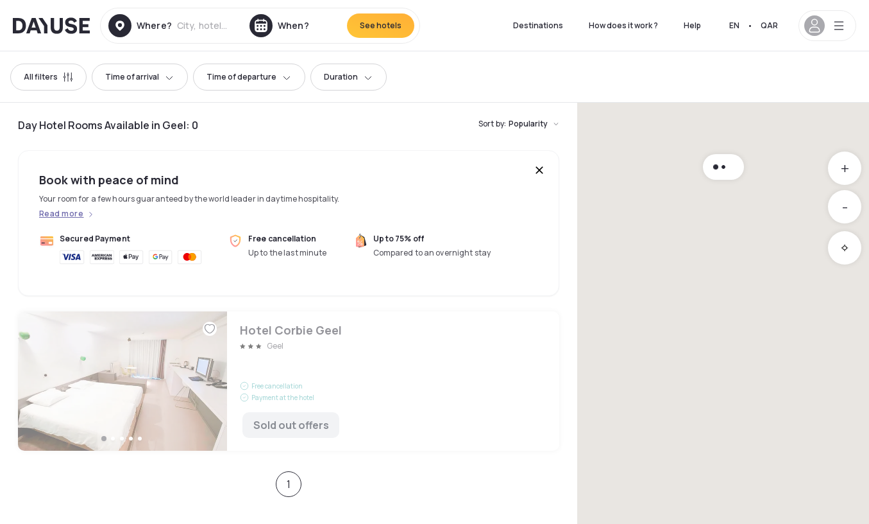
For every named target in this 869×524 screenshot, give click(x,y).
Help (692, 25)
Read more (61, 214)
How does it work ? (623, 25)
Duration (348, 76)
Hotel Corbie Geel (288, 381)
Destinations (538, 25)
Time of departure (249, 76)
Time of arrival (139, 76)
